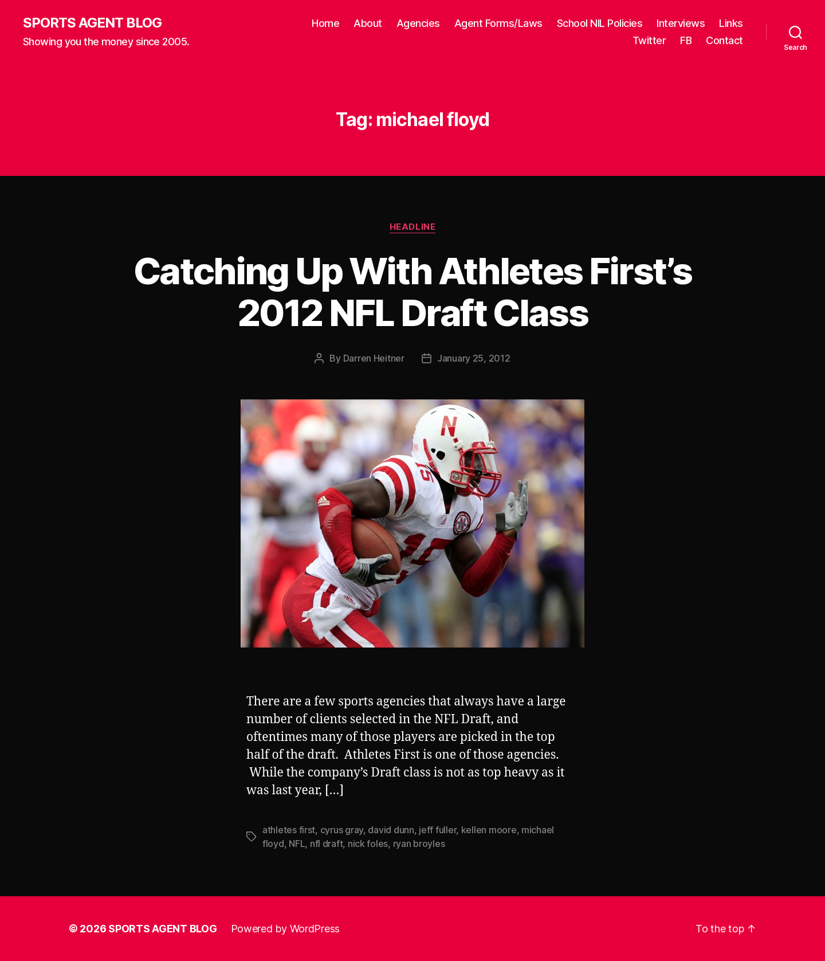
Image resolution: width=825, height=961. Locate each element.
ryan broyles (419, 843)
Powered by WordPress (285, 929)
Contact (724, 40)
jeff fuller (437, 830)
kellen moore (489, 830)
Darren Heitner (373, 358)
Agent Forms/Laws (498, 23)
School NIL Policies (600, 23)
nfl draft (326, 843)
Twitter (649, 40)
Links (731, 23)
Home (325, 23)
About (367, 23)
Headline (412, 227)
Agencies (418, 23)
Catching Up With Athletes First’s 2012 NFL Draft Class (412, 292)
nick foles (368, 843)
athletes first (288, 830)
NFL (297, 843)
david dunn (391, 830)
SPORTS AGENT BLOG (92, 23)
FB (686, 40)
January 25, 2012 (473, 358)
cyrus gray (341, 830)
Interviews (681, 23)
